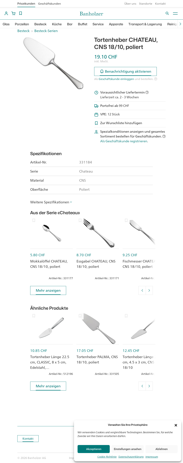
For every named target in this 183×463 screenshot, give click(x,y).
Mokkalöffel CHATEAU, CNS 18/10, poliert (49, 264)
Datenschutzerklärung (131, 457)
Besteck (40, 24)
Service (98, 24)
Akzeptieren (93, 449)
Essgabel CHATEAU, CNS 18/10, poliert (95, 264)
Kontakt (160, 3)
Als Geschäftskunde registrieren (123, 141)
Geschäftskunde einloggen (116, 78)
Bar (70, 24)
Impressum (151, 457)
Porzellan (22, 24)
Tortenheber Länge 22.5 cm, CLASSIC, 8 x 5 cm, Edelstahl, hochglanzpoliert (49, 365)
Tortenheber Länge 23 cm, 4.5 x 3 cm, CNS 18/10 (141, 362)
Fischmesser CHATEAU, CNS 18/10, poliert (141, 264)
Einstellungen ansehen (127, 449)
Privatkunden (26, 3)
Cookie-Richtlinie (107, 457)
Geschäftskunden (49, 3)
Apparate (116, 24)
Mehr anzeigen (48, 291)
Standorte (145, 3)
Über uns (130, 3)
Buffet (82, 24)
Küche (57, 24)
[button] (176, 425)
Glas (6, 24)
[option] (53, 63)
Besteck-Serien (46, 31)
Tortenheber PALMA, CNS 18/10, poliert (97, 359)
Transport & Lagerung (145, 24)
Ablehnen (161, 449)
